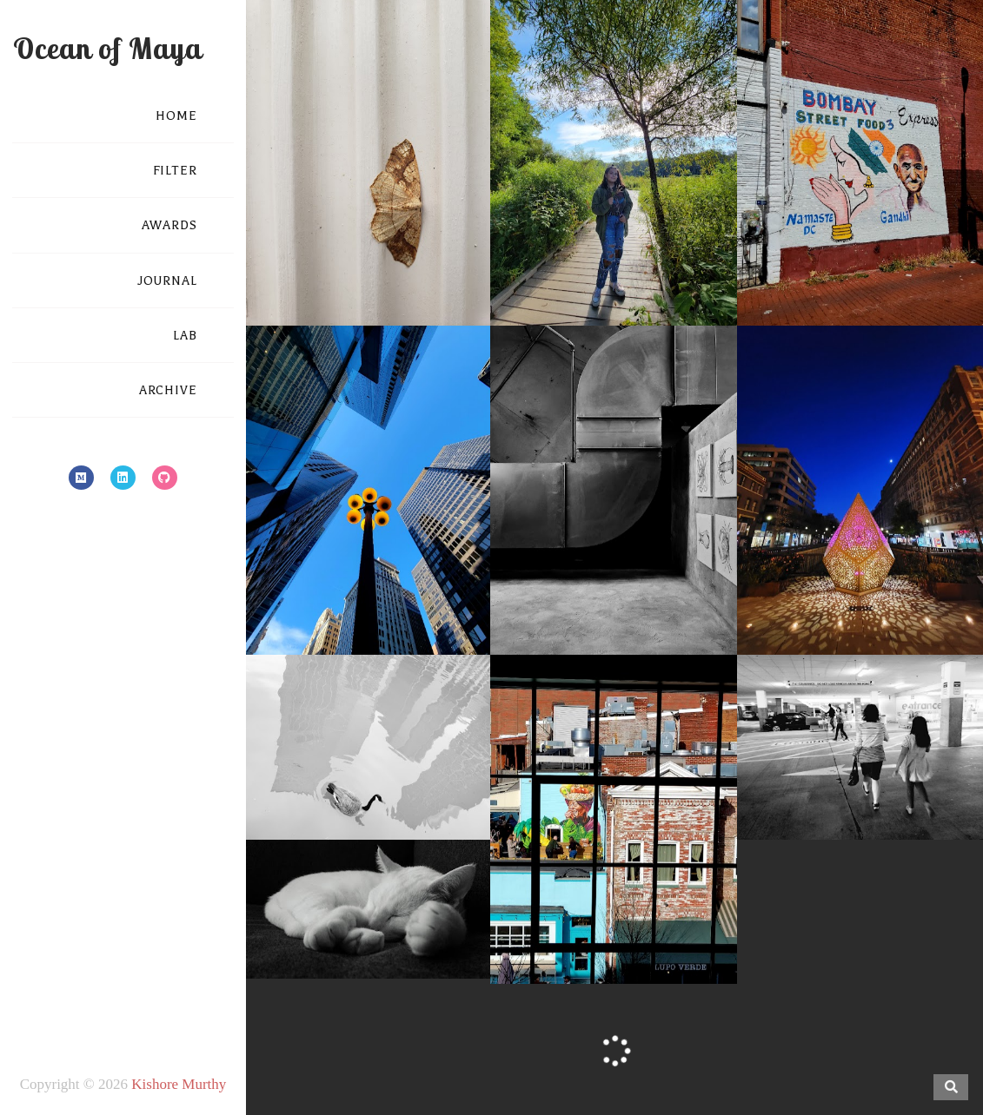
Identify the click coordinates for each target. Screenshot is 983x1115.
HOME (176, 116)
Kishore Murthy (178, 1084)
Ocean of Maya (107, 48)
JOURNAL (167, 281)
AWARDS (169, 225)
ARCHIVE (168, 390)
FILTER (175, 170)
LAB (185, 335)
